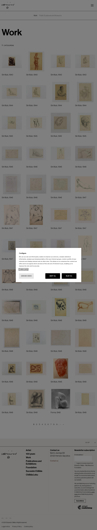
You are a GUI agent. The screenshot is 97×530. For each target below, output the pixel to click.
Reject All (69, 276)
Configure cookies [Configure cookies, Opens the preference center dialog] (26, 276)
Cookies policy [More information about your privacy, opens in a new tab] (23, 269)
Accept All (53, 276)
